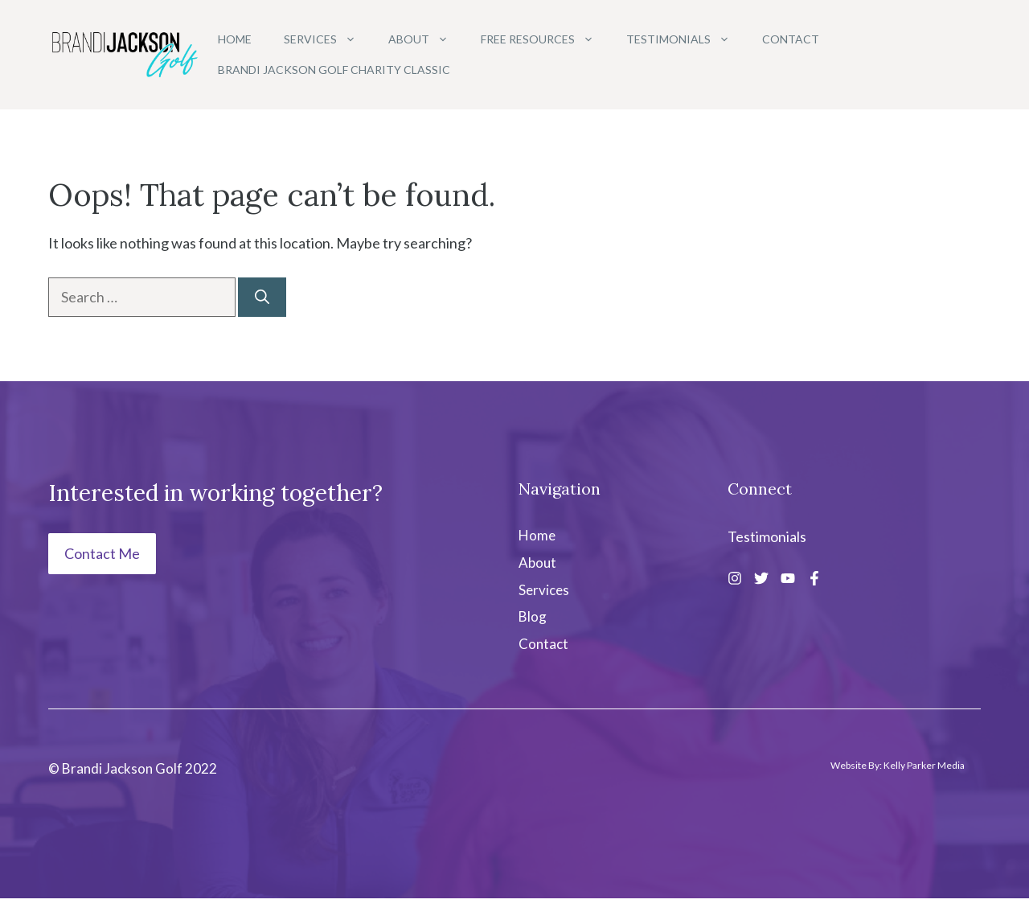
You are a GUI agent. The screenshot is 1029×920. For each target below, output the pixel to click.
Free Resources (545, 39)
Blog (533, 616)
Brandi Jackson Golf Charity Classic (334, 69)
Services (328, 39)
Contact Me (102, 553)
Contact (790, 39)
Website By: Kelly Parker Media (897, 765)
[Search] (262, 297)
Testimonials (686, 39)
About (426, 39)
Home (235, 39)
